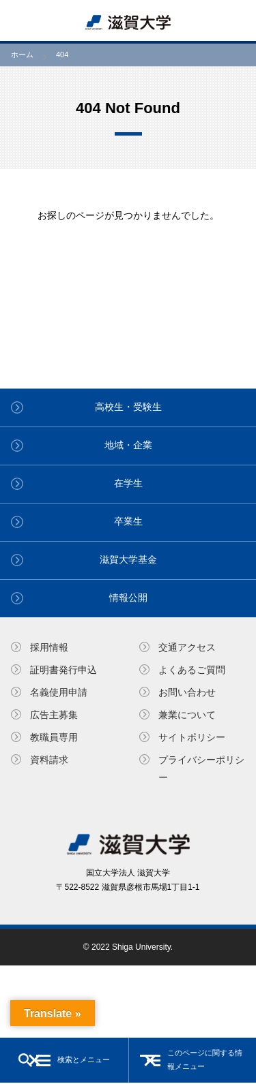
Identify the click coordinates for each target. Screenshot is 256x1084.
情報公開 (128, 597)
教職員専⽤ (54, 737)
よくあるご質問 (191, 669)
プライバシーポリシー (201, 768)
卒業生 (128, 521)
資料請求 (49, 759)
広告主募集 (54, 714)
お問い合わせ (187, 692)
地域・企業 (128, 444)
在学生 (128, 483)
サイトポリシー (191, 737)
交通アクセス (187, 647)
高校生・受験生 (128, 406)
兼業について (187, 714)
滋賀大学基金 (128, 559)
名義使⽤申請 (58, 692)
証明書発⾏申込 (63, 669)
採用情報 (49, 647)
